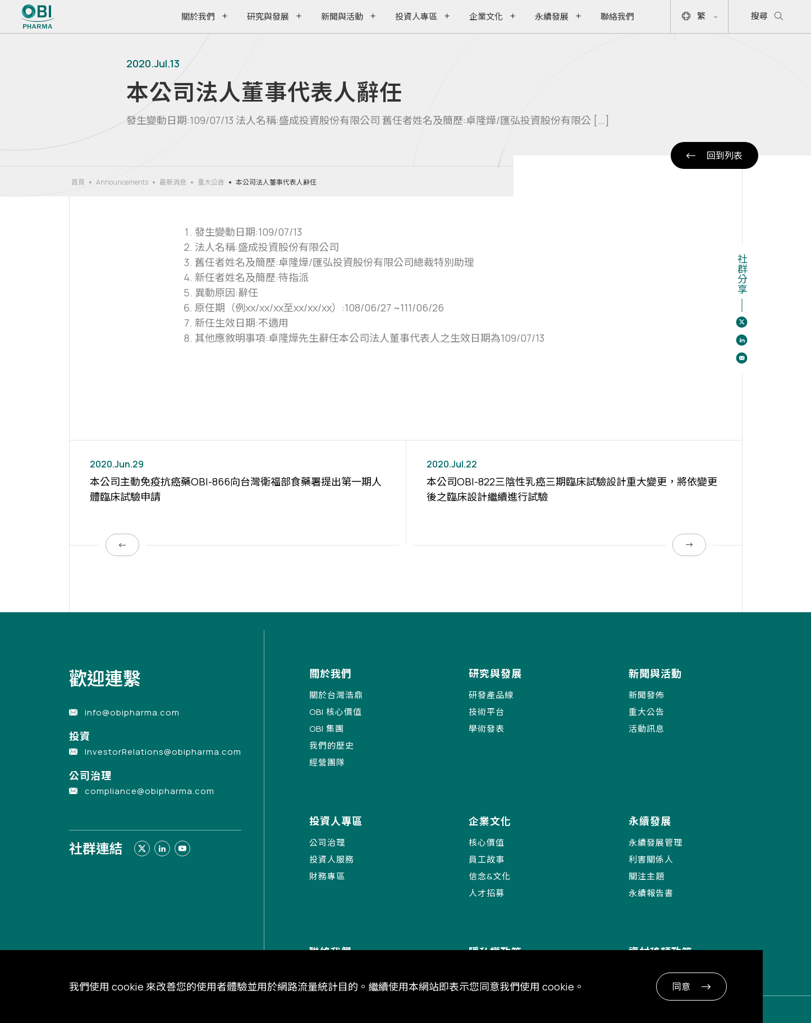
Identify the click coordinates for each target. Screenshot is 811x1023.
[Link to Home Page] (38, 16)
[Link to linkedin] (162, 848)
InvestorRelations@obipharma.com (163, 752)
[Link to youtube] (182, 848)
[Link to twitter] (142, 848)
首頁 (78, 182)
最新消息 (172, 182)
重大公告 (211, 182)
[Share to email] (742, 358)
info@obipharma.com (132, 712)
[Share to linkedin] (742, 340)
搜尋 (767, 16)
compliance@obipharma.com (149, 791)
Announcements (122, 182)
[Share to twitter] (742, 322)
